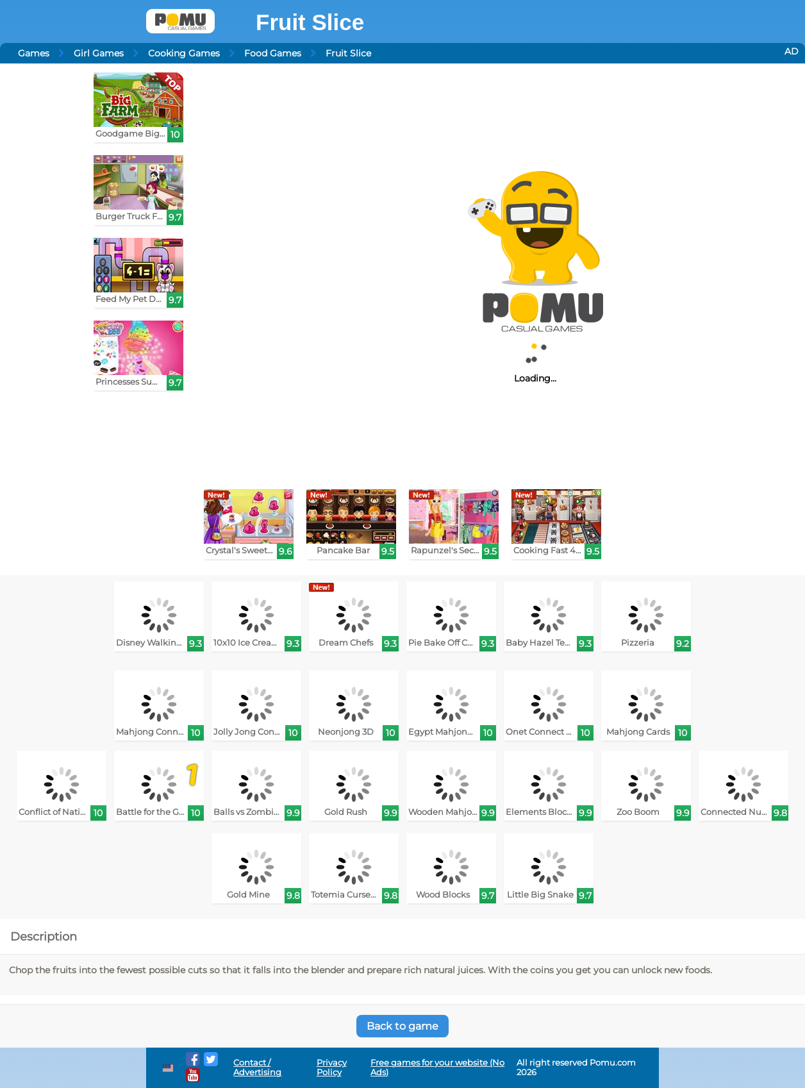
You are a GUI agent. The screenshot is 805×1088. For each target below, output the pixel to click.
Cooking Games (184, 53)
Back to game (402, 1026)
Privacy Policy (332, 1067)
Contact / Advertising (257, 1067)
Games (33, 53)
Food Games (272, 53)
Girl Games (99, 53)
